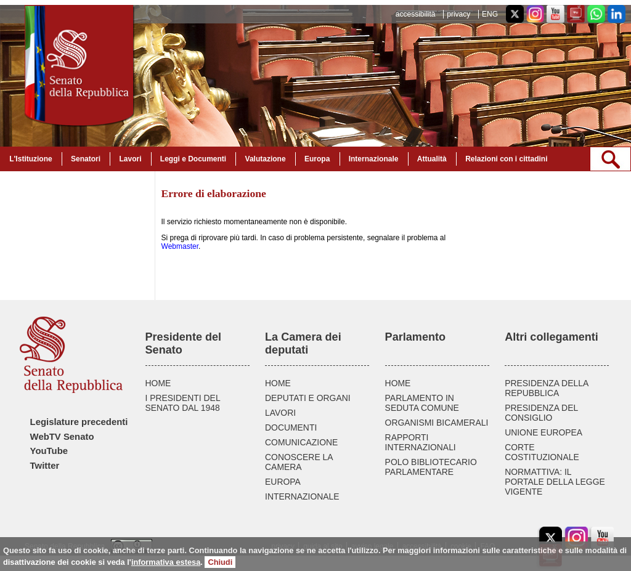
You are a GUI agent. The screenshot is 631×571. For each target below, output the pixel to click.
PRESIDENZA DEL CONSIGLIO (541, 413)
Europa (317, 159)
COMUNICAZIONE (301, 442)
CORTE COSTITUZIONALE (542, 452)
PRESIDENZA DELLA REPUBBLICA (546, 388)
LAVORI (280, 413)
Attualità (432, 159)
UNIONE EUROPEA (543, 432)
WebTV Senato (62, 437)
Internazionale (374, 159)
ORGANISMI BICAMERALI (437, 422)
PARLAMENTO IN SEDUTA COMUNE (422, 403)
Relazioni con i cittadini (506, 159)
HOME (158, 383)
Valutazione (265, 159)
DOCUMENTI (291, 427)
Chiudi (220, 562)
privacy (458, 14)
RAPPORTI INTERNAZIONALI (420, 442)
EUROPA (283, 482)
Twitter (45, 466)
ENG (490, 14)
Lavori (130, 159)
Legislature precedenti (79, 422)
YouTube (49, 451)
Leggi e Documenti (193, 159)
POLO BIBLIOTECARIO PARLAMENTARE (431, 467)
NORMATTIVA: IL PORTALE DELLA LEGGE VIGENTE (555, 481)
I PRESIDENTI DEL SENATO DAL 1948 (183, 403)
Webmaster (179, 246)
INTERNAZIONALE (302, 496)
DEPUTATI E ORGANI (308, 398)
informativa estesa (165, 562)
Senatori (85, 159)
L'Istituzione (30, 159)
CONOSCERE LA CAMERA (299, 462)
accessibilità (416, 14)
